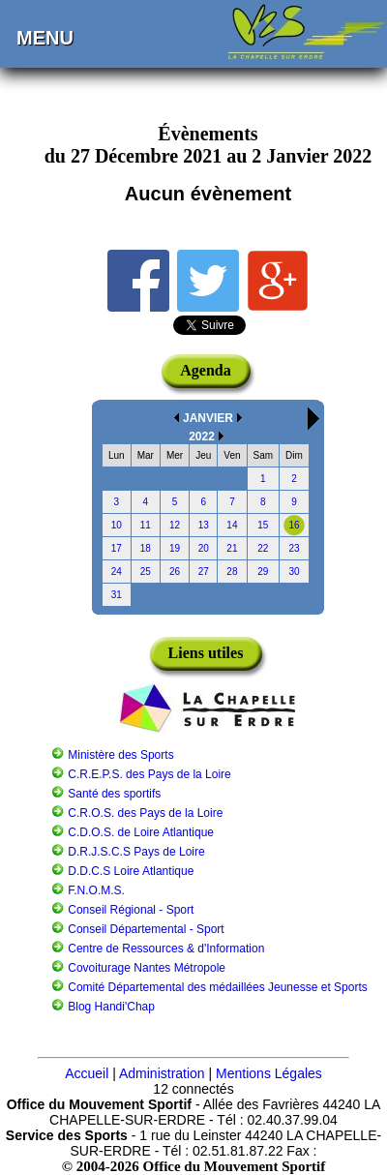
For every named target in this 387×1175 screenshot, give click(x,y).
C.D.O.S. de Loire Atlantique (141, 832)
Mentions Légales (269, 1073)
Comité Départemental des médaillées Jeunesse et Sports (218, 987)
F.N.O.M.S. (96, 890)
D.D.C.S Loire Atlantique (131, 871)
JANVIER (208, 418)
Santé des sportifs (114, 793)
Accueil (86, 1073)
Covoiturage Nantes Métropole (146, 968)
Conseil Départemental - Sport (145, 929)
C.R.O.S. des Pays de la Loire (145, 813)
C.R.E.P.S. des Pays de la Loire (149, 774)
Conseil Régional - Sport (131, 910)
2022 (202, 436)
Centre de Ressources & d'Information (166, 948)
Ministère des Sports (120, 755)
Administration (162, 1073)
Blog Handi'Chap (111, 1006)
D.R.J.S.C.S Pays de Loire (136, 852)
